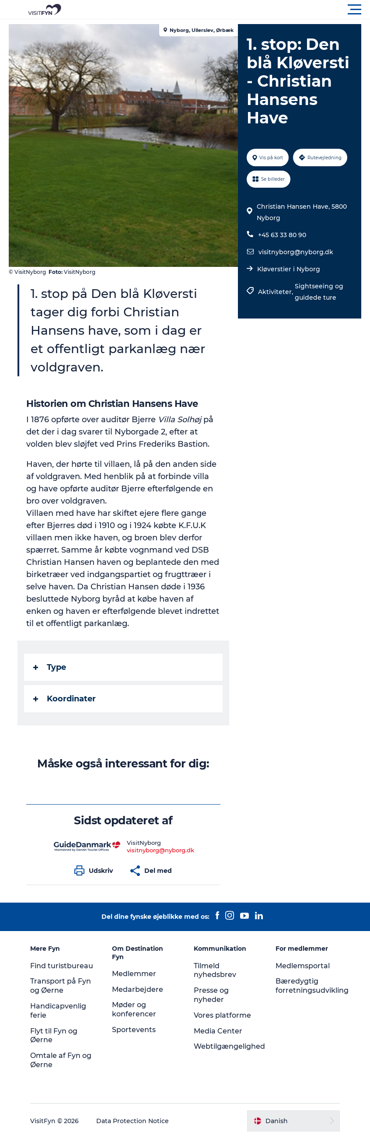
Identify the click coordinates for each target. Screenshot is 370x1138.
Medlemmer (134, 974)
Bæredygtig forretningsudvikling (312, 985)
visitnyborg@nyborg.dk (295, 252)
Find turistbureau (61, 966)
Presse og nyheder (211, 995)
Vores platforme (222, 1015)
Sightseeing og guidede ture (319, 291)
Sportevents (134, 1030)
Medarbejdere (137, 989)
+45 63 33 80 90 (282, 235)
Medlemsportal (303, 966)
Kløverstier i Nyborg (288, 269)
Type (49, 667)
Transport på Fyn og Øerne (60, 985)
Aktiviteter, (276, 292)
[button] (224, 9)
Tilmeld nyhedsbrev (215, 970)
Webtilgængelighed (229, 1046)
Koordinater (64, 699)
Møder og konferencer (134, 1009)
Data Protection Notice (132, 1121)
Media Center (218, 1031)
